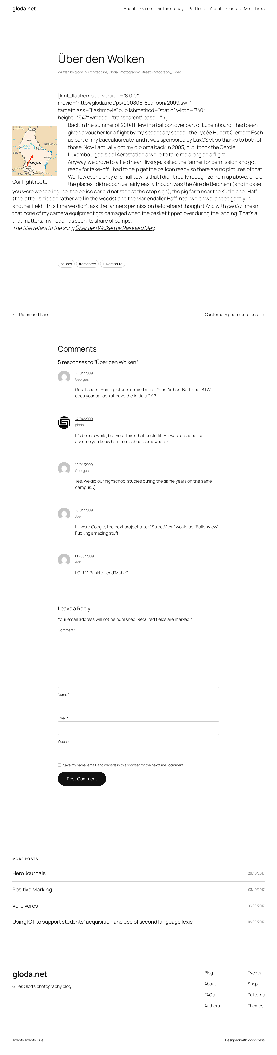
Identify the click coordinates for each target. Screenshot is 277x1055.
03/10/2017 (256, 889)
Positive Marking (32, 890)
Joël (78, 516)
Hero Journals (29, 873)
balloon (66, 263)
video (177, 72)
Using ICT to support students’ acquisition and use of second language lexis (102, 922)
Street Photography (156, 72)
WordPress (256, 1040)
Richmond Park (33, 314)
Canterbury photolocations (231, 314)
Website (64, 741)
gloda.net (24, 8)
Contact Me (238, 8)
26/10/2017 (256, 873)
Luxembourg (112, 263)
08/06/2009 (84, 556)
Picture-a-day (170, 8)
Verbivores (25, 906)
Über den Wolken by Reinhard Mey (114, 227)
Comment (67, 630)
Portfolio (196, 8)
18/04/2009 (84, 510)
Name (63, 694)
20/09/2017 (256, 905)
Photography (129, 72)
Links (260, 8)
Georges (81, 379)
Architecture (97, 72)
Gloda (113, 72)
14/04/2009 (84, 373)
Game (146, 8)
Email (63, 718)
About (130, 8)
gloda (79, 72)
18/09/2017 (256, 921)
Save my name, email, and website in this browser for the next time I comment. (123, 765)
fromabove (87, 263)
